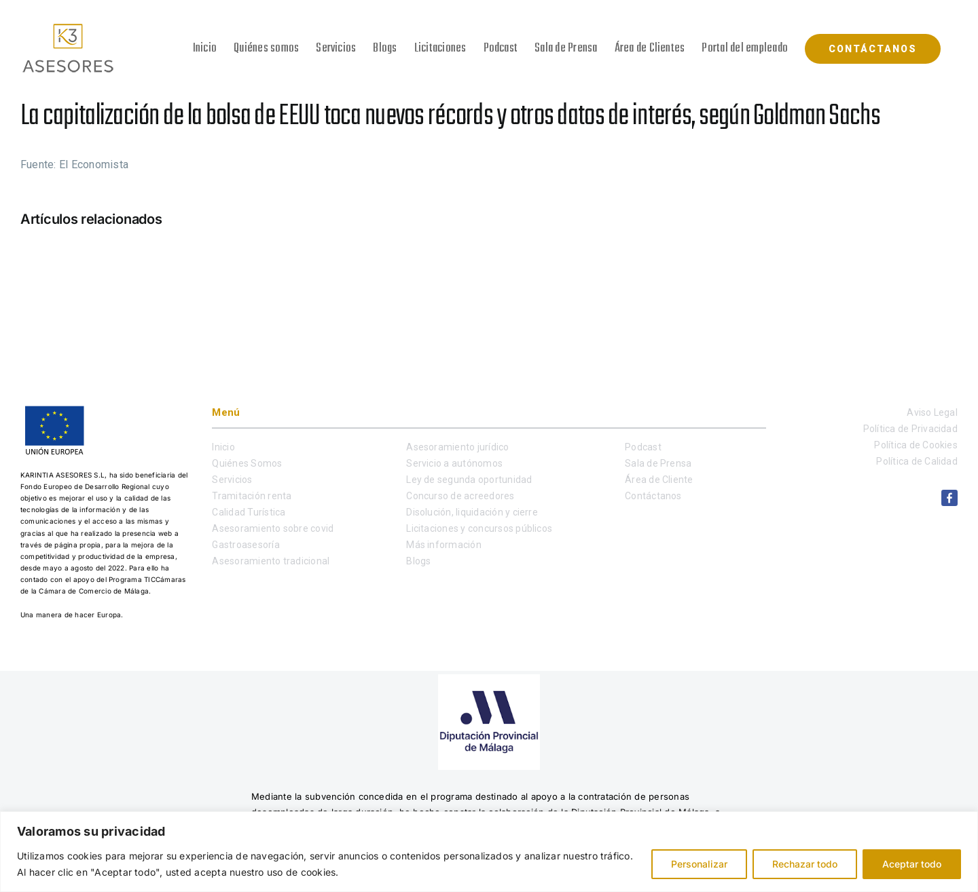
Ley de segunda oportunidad (469, 479)
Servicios (232, 479)
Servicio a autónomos (454, 463)
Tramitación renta (251, 495)
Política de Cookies (916, 445)
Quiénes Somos (247, 463)
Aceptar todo (911, 864)
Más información (444, 544)
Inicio (223, 447)
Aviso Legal (932, 412)
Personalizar (699, 864)
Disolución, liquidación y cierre (472, 512)
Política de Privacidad (910, 428)
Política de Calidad (917, 461)
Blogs (418, 561)
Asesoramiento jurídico (457, 447)
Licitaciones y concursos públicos (479, 528)
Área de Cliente (659, 479)
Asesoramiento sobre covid (272, 528)
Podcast (643, 447)
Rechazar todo (804, 864)
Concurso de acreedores (460, 495)
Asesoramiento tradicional (270, 561)
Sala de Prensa (658, 463)
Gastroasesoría (245, 544)
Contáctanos (653, 495)
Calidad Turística (248, 512)
